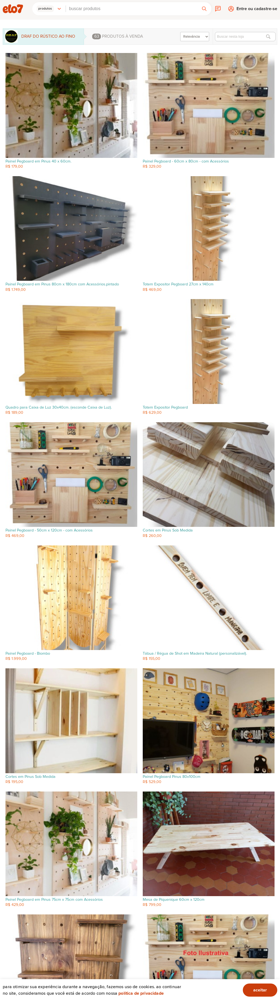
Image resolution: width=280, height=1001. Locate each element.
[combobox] (131, 8)
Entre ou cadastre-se (257, 10)
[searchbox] (131, 8)
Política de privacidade (141, 993)
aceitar (260, 990)
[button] (49, 8)
